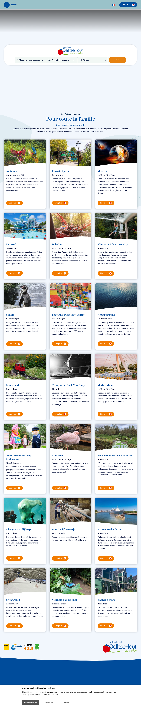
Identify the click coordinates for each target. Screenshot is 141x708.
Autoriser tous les (30, 700)
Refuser (67, 701)
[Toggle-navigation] (10, 5)
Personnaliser (48, 701)
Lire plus (12, 203)
